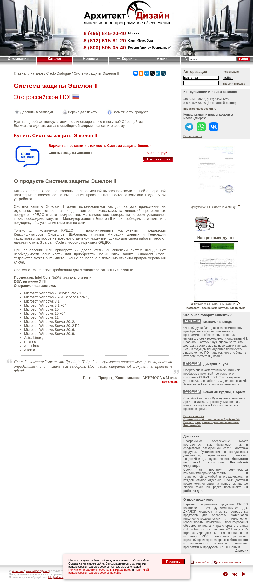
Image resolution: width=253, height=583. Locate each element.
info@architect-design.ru (199, 108)
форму (119, 126)
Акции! (163, 59)
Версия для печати (80, 112)
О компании (18, 59)
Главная (20, 73)
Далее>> (241, 550)
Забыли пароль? (234, 83)
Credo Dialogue (58, 73)
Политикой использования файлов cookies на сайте (108, 571)
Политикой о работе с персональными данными (100, 569)
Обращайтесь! (133, 122)
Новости (90, 59)
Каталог (54, 59)
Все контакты (192, 136)
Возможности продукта (127, 112)
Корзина (126, 59)
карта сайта (202, 561)
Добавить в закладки (33, 112)
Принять (173, 561)
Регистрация (231, 71)
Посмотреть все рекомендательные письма (215, 307)
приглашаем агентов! (229, 561)
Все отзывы (170, 381)
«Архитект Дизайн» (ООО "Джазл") (31, 571)
